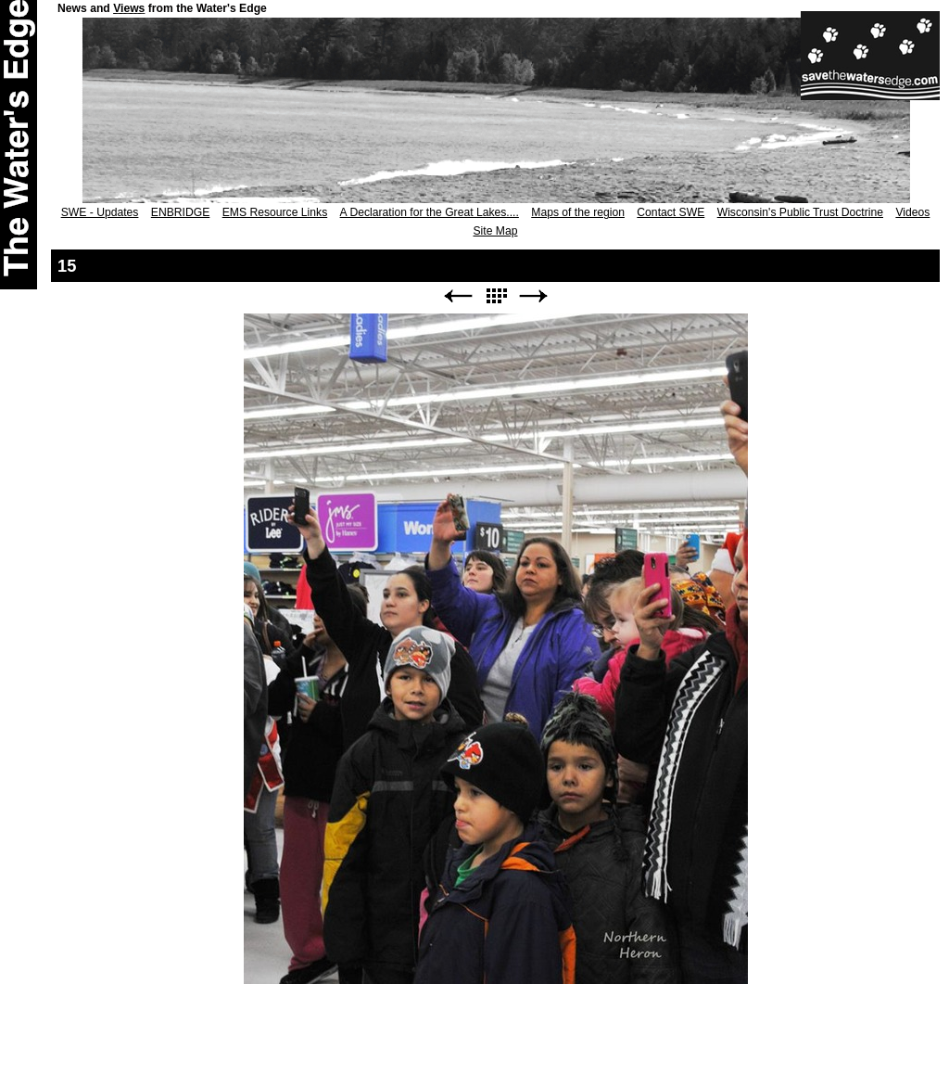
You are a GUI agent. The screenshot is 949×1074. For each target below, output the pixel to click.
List (496, 296)
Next (534, 296)
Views (129, 8)
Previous (458, 296)
